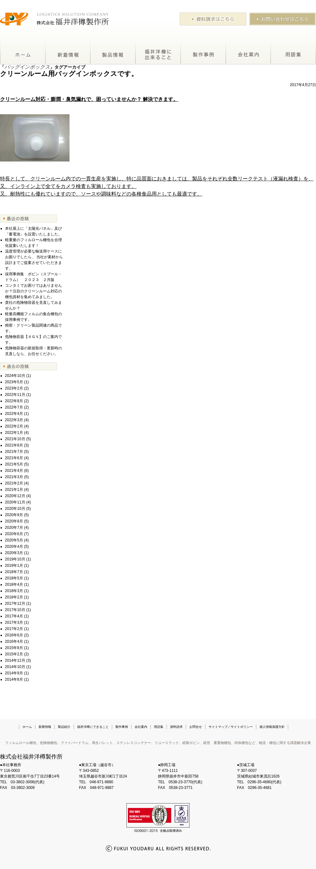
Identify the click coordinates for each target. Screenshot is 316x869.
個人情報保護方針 (272, 726)
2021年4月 (14, 470)
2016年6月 (14, 635)
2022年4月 (14, 413)
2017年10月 (15, 610)
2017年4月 (14, 616)
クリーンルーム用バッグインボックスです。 (69, 73)
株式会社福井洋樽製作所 (31, 756)
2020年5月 (14, 540)
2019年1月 (14, 565)
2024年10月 (15, 375)
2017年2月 (14, 629)
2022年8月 (14, 401)
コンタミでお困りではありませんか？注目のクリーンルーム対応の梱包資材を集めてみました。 (33, 291)
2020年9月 (14, 515)
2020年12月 (15, 496)
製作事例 (203, 52)
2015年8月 (14, 648)
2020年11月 (15, 502)
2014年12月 (15, 660)
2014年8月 (14, 679)
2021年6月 (14, 458)
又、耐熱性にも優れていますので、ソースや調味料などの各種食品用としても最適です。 (101, 194)
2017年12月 (15, 603)
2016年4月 (14, 641)
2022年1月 (14, 432)
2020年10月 (15, 508)
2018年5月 (14, 578)
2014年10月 (15, 667)
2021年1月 (14, 489)
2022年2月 (14, 426)
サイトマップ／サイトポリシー (231, 726)
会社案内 (248, 52)
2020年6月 (14, 534)
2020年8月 (14, 521)
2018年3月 (14, 591)
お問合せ (195, 726)
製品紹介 (113, 52)
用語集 (293, 52)
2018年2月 (14, 597)
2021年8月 (14, 445)
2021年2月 (14, 483)
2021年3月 (14, 477)
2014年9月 (14, 673)
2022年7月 (14, 407)
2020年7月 (14, 527)
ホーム (23, 52)
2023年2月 (14, 388)
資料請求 (176, 726)
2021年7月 (14, 451)
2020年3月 (14, 553)
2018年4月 (14, 584)
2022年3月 (14, 420)
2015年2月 (14, 654)
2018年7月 (14, 572)
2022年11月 (15, 394)
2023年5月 (14, 382)
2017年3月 (14, 622)
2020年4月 (14, 546)
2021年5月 (14, 464)
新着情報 (68, 52)
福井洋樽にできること (158, 52)
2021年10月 (15, 439)
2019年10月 (15, 559)
